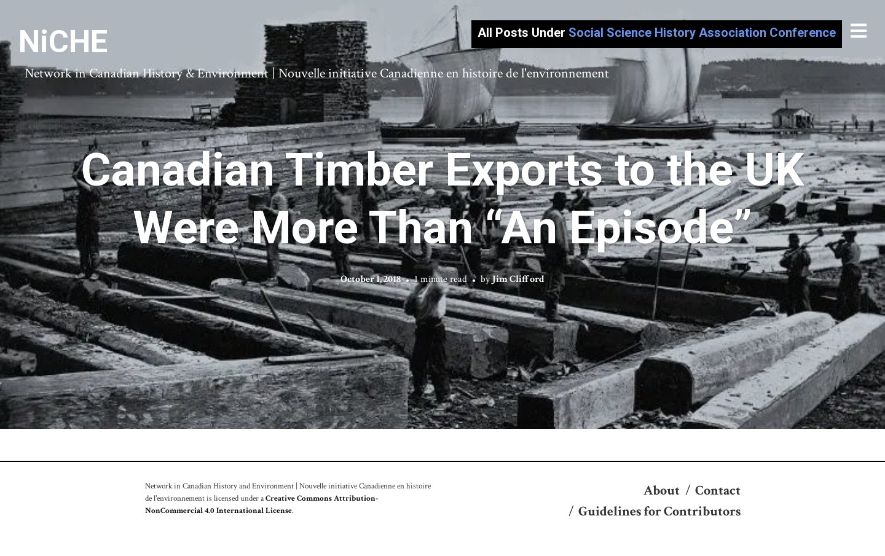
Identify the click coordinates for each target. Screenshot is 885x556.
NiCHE (63, 42)
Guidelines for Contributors (659, 511)
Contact (718, 490)
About (661, 490)
